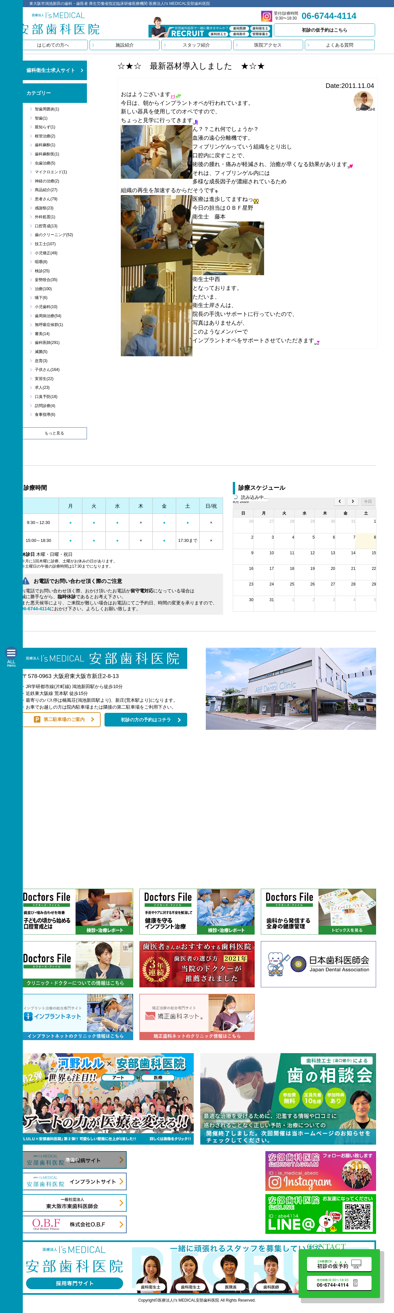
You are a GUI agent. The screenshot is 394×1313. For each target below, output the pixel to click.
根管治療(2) (45, 136)
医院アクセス (268, 45)
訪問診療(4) (45, 405)
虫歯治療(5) (45, 163)
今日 (368, 501)
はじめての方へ (53, 45)
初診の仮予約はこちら (324, 30)
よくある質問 (339, 45)
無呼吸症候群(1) (49, 324)
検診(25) (42, 271)
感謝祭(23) (44, 208)
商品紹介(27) (46, 190)
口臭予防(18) (46, 396)
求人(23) (42, 387)
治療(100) (43, 289)
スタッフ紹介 (196, 45)
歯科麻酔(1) (45, 145)
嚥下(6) (41, 297)
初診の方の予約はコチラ (146, 719)
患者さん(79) (46, 199)
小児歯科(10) (46, 306)
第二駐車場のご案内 (64, 719)
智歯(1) (41, 118)
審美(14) (42, 334)
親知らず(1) (45, 127)
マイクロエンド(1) (51, 172)
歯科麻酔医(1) (47, 154)
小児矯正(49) (46, 253)
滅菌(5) (41, 351)
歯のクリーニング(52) (54, 235)
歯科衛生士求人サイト (50, 70)
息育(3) (41, 361)
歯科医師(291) (47, 342)
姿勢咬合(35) (46, 279)
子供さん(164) (47, 369)
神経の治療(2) (47, 181)
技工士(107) (45, 244)
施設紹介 (125, 45)
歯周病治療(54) (48, 316)
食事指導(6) (45, 414)
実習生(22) (44, 378)
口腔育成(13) (46, 226)
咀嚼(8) (41, 262)
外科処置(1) (45, 217)
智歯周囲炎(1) (47, 109)
